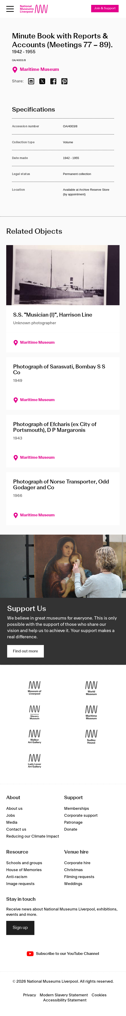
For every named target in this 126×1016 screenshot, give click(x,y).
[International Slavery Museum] (34, 712)
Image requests (20, 884)
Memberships (76, 809)
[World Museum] (91, 688)
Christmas (73, 870)
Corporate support (81, 815)
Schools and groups (24, 863)
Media (11, 822)
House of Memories (24, 870)
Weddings (73, 884)
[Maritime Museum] (91, 712)
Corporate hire (77, 863)
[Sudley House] (91, 736)
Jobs (10, 815)
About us (14, 809)
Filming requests (79, 877)
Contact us (16, 829)
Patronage (73, 822)
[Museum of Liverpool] (34, 688)
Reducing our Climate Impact (32, 836)
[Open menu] (10, 9)
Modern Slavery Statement (64, 995)
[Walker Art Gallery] (34, 736)
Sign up (20, 928)
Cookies (99, 995)
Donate (70, 829)
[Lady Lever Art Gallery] (34, 761)
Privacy (29, 995)
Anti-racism (16, 877)
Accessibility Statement (65, 1000)
